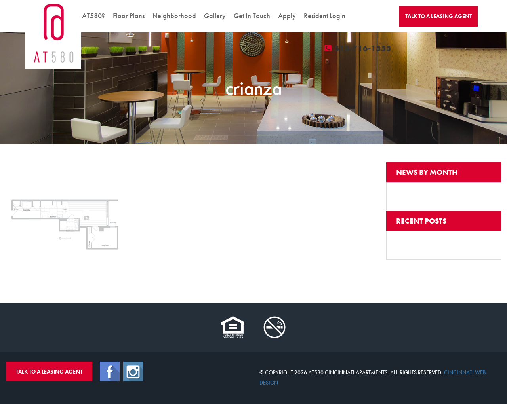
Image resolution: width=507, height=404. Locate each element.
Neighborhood (174, 15)
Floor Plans (129, 15)
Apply (287, 15)
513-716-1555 (358, 48)
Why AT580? (86, 15)
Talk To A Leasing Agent (49, 371)
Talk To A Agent (438, 16)
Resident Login (324, 15)
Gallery (215, 15)
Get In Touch (252, 15)
